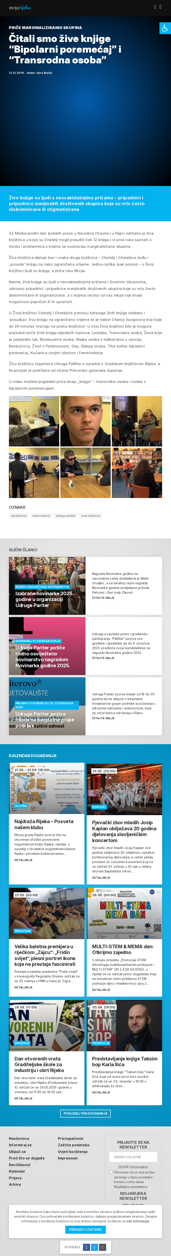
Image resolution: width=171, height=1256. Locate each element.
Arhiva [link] (15, 1183)
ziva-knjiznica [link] (90, 515)
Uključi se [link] (18, 1149)
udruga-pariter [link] (65, 515)
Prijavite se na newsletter (133, 1142)
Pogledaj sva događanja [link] (85, 1110)
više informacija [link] (137, 1221)
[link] (165, 28)
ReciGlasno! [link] (20, 1162)
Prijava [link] (15, 1176)
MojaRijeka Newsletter (133, 1193)
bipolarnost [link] (18, 515)
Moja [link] (19, 7)
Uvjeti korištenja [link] (76, 1149)
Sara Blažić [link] (44, 72)
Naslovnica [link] (20, 1135)
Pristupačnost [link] (73, 1135)
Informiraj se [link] (21, 1142)
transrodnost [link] (41, 515)
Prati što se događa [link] (27, 1156)
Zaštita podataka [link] (76, 1142)
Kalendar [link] (17, 1169)
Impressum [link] (71, 1156)
